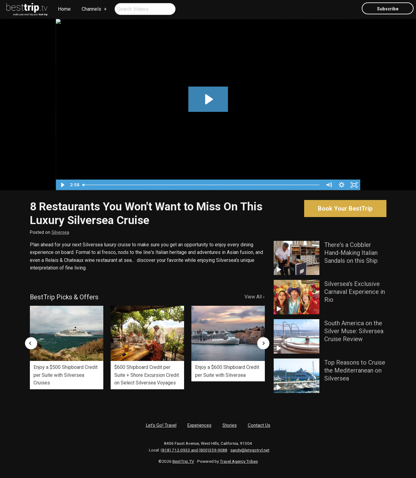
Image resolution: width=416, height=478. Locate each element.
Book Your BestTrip (345, 208)
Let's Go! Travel (161, 425)
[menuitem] (27, 9)
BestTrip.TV (183, 461)
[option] (66, 347)
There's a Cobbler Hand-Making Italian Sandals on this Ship (351, 252)
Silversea (60, 232)
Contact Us (259, 425)
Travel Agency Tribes (239, 461)
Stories (229, 425)
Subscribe (388, 9)
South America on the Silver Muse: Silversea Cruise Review (353, 331)
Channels (91, 9)
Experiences (199, 425)
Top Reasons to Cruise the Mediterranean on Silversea (354, 370)
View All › (254, 297)
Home (64, 9)
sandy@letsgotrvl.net (249, 450)
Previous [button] (31, 343)
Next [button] (263, 343)
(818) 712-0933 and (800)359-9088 (194, 450)
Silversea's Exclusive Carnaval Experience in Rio (354, 291)
